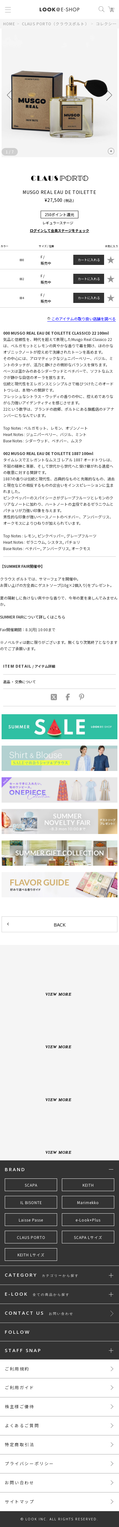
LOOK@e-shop (59, 9)
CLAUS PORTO (31, 1237)
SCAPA (31, 1185)
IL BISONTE (31, 1202)
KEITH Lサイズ (31, 1254)
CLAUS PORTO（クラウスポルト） (55, 23)
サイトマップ (20, 1501)
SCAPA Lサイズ (88, 1237)
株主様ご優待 (20, 1406)
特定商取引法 (20, 1444)
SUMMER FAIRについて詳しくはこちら (32, 616)
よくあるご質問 (22, 1425)
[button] (109, 95)
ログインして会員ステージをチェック (59, 230)
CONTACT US (39, 1313)
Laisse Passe (31, 1219)
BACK (60, 924)
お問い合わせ (20, 1482)
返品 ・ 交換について (19, 681)
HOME (9, 23)
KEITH (88, 1185)
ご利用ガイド (20, 1387)
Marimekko (88, 1202)
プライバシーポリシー (29, 1463)
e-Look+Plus (88, 1219)
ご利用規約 (17, 1369)
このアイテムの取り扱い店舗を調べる (81, 319)
